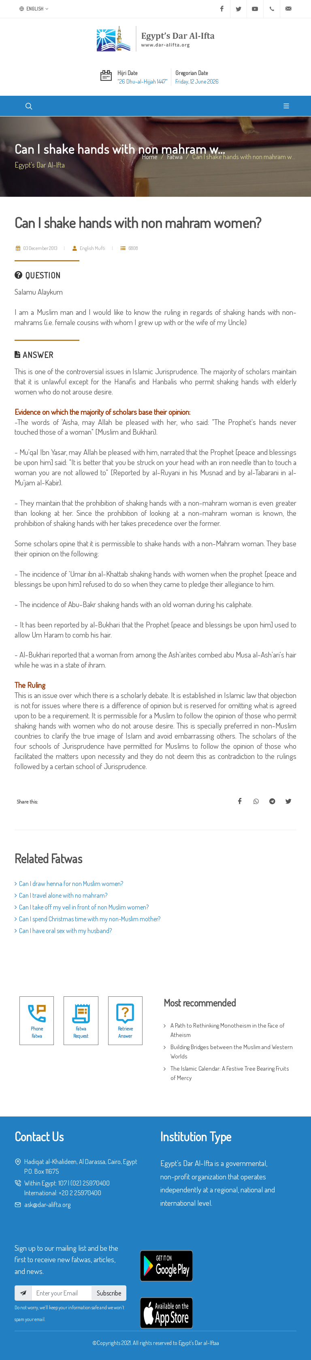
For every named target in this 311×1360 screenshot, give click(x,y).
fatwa (175, 156)
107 (62, 1183)
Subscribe (109, 1293)
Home (150, 156)
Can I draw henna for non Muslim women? (69, 883)
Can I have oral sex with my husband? (63, 931)
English (34, 9)
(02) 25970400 (90, 1183)
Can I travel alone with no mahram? (61, 895)
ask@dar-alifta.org (47, 1205)
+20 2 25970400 (80, 1193)
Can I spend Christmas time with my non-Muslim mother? (87, 919)
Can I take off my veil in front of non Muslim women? (82, 907)
